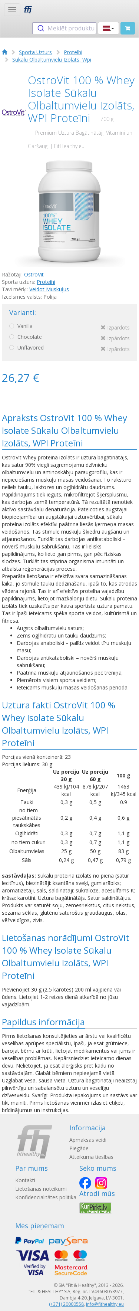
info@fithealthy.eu (105, 1304)
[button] (108, 28)
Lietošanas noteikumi (41, 1188)
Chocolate (69, 338)
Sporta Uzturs (35, 52)
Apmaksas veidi (87, 1139)
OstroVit (34, 274)
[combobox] (64, 28)
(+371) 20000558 (66, 1304)
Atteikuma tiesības (91, 1156)
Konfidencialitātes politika (45, 1197)
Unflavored (69, 349)
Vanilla (69, 327)
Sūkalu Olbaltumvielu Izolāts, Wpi (51, 59)
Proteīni (73, 52)
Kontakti (25, 1180)
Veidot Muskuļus (49, 289)
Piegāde (79, 1148)
